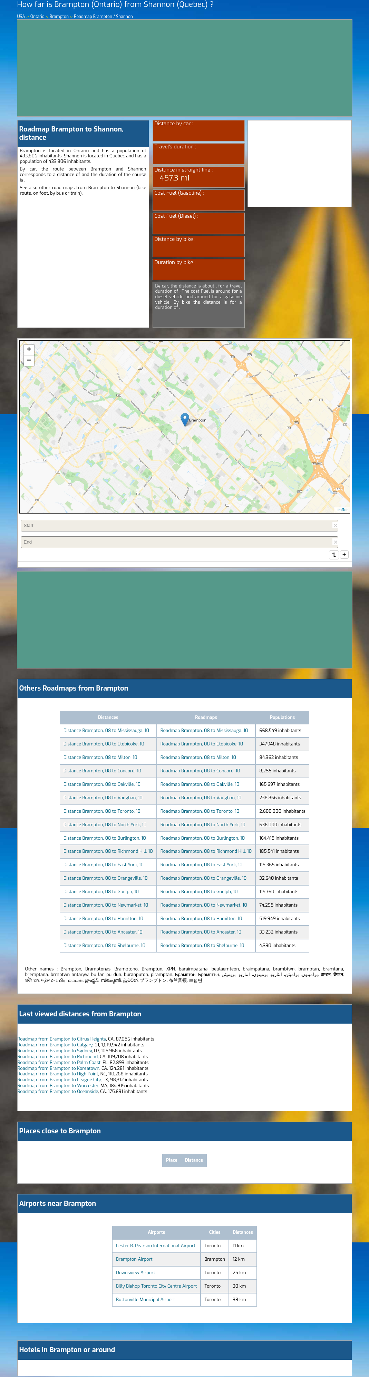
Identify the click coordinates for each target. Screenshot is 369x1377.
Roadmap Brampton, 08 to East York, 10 (202, 865)
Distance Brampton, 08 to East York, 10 (104, 865)
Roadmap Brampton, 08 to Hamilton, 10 (201, 919)
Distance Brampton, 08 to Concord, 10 (102, 771)
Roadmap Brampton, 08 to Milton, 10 (198, 758)
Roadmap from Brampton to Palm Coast (59, 1063)
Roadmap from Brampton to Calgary (55, 1045)
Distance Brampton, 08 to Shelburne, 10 (104, 946)
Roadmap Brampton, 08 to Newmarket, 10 (204, 906)
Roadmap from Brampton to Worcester (58, 1086)
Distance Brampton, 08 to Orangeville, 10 (106, 879)
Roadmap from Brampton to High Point (58, 1074)
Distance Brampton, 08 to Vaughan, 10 (103, 798)
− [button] (29, 360)
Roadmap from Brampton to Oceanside (58, 1092)
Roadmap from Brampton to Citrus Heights (62, 1040)
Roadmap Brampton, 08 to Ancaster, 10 (201, 933)
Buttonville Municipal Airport (145, 1300)
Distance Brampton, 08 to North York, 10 (105, 825)
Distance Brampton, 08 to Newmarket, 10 (106, 906)
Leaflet (342, 509)
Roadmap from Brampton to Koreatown (58, 1069)
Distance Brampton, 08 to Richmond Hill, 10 (108, 852)
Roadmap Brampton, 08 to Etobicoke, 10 (202, 745)
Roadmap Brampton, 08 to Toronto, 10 (200, 812)
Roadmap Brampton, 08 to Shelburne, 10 (202, 946)
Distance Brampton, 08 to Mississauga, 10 (106, 731)
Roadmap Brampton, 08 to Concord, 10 (200, 771)
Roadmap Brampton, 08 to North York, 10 (203, 825)
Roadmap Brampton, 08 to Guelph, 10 (199, 892)
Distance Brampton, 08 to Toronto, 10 (102, 812)
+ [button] (29, 350)
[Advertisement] (184, 68)
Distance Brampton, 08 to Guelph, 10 (101, 892)
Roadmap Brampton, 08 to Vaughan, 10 (201, 798)
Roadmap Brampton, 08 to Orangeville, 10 (203, 879)
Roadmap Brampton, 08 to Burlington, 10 (203, 839)
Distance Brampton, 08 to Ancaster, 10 (103, 933)
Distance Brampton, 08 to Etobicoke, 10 (104, 745)
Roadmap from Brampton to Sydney (55, 1051)
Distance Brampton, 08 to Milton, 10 (100, 758)
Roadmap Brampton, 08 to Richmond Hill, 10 (206, 852)
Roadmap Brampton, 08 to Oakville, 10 (200, 785)
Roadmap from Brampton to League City (59, 1080)
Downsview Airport (135, 1273)
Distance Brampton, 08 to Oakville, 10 (102, 785)
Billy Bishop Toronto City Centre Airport (156, 1287)
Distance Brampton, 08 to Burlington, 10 (105, 839)
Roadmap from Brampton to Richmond (58, 1057)
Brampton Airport (134, 1260)
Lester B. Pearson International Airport (155, 1246)
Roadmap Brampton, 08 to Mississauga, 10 (204, 731)
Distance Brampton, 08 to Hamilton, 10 (103, 919)
